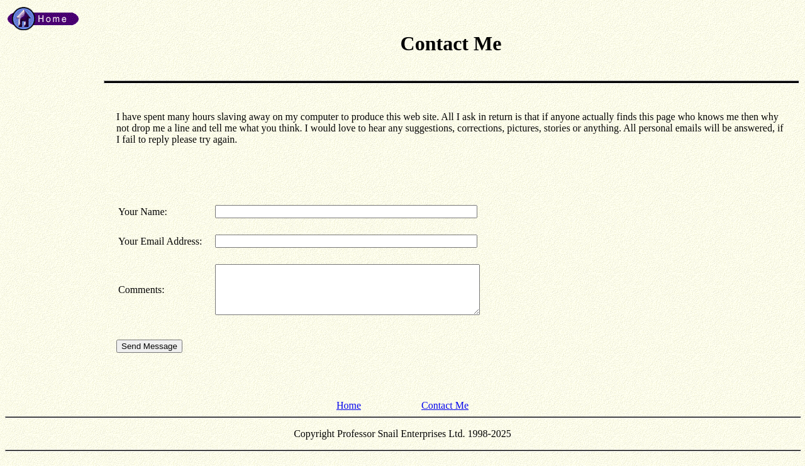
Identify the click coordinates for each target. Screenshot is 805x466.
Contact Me (445, 414)
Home (348, 414)
